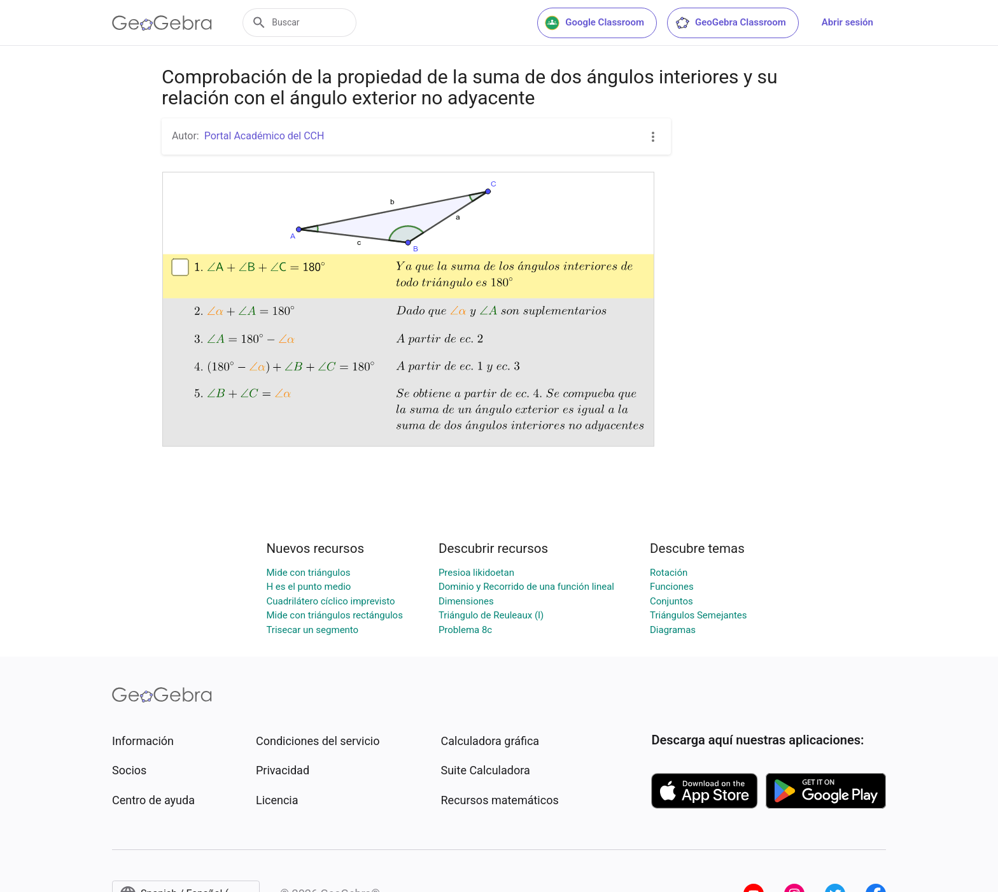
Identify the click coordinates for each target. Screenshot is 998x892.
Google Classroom (594, 23)
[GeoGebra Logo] (162, 23)
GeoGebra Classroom (730, 23)
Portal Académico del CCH (264, 136)
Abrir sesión (847, 22)
